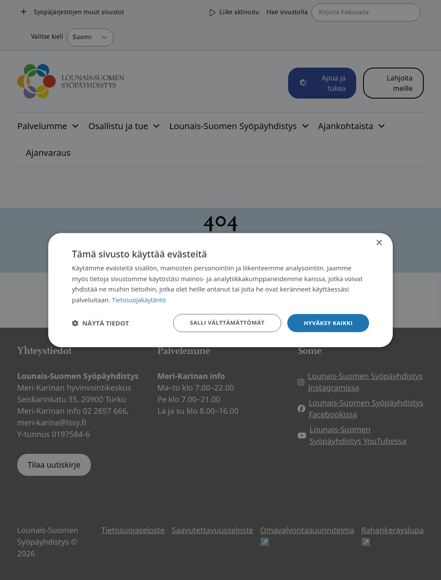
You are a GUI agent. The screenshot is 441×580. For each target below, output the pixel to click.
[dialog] (220, 289)
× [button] (379, 242)
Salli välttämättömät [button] (222, 323)
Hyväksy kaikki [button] (327, 323)
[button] (100, 323)
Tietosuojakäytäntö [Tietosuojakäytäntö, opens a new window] (140, 299)
